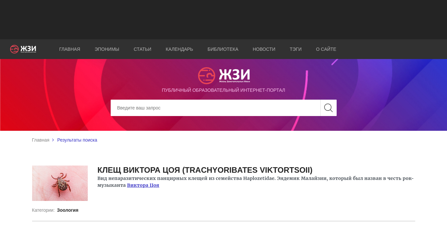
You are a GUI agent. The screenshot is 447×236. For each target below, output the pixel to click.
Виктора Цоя (143, 185)
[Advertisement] (223, 19)
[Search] (224, 108)
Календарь (179, 49)
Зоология (67, 210)
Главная (69, 49)
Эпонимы (107, 49)
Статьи (142, 49)
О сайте (326, 49)
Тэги (296, 49)
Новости (264, 49)
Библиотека (223, 49)
